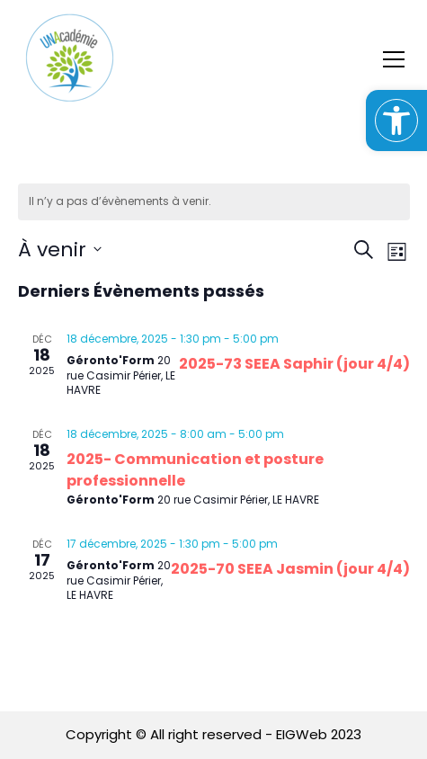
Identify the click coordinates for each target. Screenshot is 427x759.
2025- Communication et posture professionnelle (195, 470)
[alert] (214, 201)
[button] (396, 120)
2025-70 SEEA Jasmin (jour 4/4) (290, 568)
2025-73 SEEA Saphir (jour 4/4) (294, 363)
